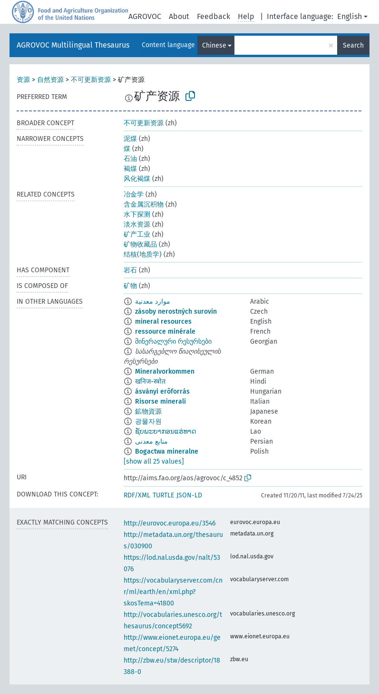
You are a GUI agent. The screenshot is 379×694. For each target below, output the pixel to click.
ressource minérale (165, 331)
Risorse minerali (160, 401)
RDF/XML (137, 495)
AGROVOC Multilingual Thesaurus (73, 45)
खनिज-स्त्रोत (150, 381)
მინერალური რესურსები (173, 341)
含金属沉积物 (144, 204)
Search (353, 45)
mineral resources (163, 321)
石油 (130, 159)
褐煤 (130, 169)
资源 (23, 80)
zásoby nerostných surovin (176, 311)
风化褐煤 (137, 179)
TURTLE (163, 495)
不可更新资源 (91, 80)
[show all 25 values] (154, 461)
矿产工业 (137, 234)
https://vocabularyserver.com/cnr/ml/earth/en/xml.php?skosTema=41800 (173, 591)
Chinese (214, 45)
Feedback (213, 16)
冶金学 (134, 194)
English (349, 16)
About (179, 16)
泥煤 (130, 139)
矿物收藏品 (140, 244)
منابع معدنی (151, 441)
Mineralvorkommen (164, 371)
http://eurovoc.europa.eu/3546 (169, 523)
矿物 (130, 286)
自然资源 (50, 80)
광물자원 (148, 421)
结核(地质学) (143, 254)
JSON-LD (189, 495)
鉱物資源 (148, 411)
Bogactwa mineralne (166, 451)
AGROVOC (144, 16)
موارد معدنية (152, 301)
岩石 (130, 270)
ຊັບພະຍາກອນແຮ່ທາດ (165, 431)
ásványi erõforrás (162, 391)
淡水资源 (137, 224)
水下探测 (137, 214)
